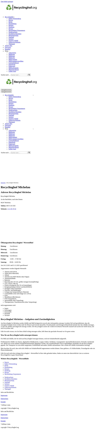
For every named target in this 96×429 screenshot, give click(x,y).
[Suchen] (19, 75)
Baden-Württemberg (15, 18)
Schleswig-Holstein (14, 42)
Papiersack (12, 66)
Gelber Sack (12, 71)
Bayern (11, 20)
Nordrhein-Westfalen (15, 34)
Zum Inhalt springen (7, 1)
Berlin (10, 22)
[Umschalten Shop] (33, 129)
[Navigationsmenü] (6, 90)
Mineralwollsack (14, 69)
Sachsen (11, 39)
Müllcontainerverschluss (16, 61)
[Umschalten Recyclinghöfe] (33, 95)
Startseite (3, 182)
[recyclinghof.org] (24, 13)
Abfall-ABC (8, 46)
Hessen (11, 29)
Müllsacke (12, 58)
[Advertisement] (48, 168)
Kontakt (3, 402)
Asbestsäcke (12, 53)
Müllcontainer (13, 59)
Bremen (11, 25)
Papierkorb (12, 64)
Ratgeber (7, 49)
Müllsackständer (14, 68)
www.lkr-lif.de (11, 209)
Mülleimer (12, 56)
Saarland (11, 37)
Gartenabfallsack (14, 63)
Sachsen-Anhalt (13, 40)
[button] (14, 17)
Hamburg (11, 27)
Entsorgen (8, 47)
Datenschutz (4, 398)
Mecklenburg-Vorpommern (17, 30)
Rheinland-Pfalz (13, 35)
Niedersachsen (13, 32)
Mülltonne (12, 54)
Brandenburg (12, 23)
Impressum (4, 395)
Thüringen (12, 44)
